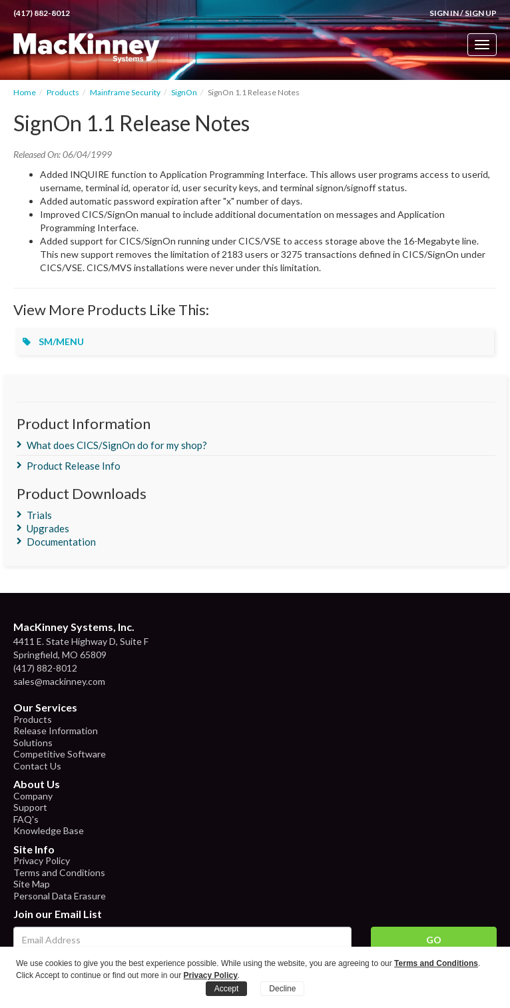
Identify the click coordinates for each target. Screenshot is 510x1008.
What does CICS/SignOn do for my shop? (117, 445)
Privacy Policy (41, 860)
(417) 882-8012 (41, 13)
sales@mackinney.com (59, 681)
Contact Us (37, 765)
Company (33, 795)
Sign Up (481, 13)
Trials (39, 515)
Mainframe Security (125, 92)
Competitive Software (59, 753)
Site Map (31, 883)
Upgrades (48, 528)
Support (30, 807)
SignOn (184, 92)
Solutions (33, 742)
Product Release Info (74, 466)
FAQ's (26, 819)
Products (63, 92)
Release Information (55, 730)
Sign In (444, 13)
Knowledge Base (48, 830)
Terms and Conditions (59, 872)
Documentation (61, 542)
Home (24, 92)
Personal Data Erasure (59, 895)
